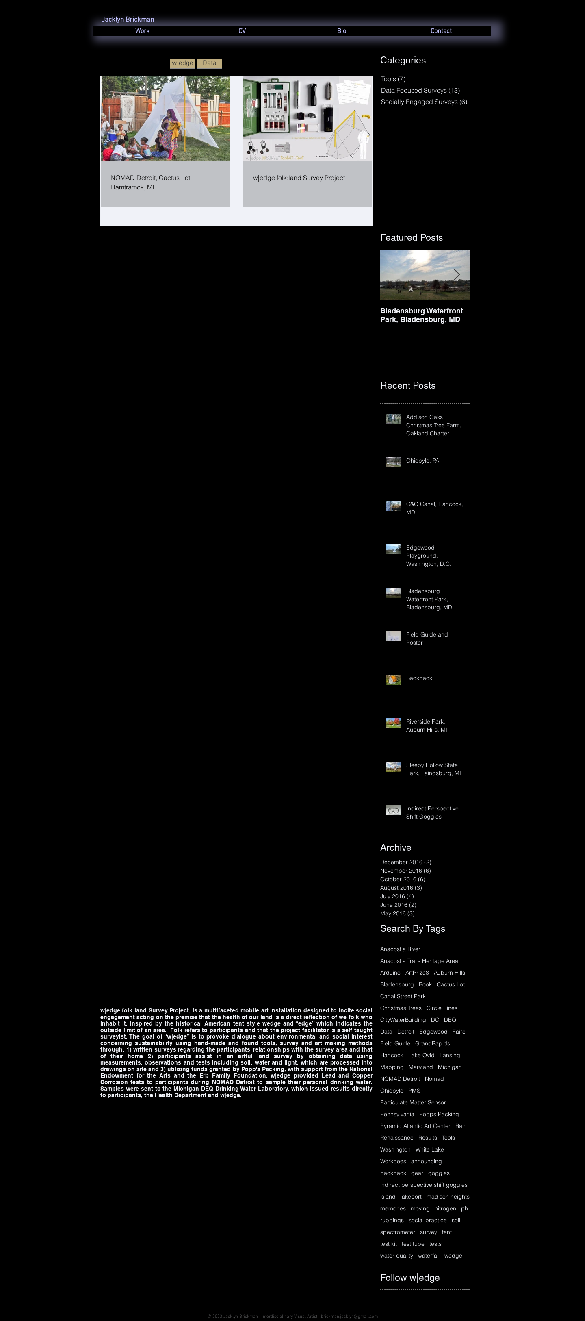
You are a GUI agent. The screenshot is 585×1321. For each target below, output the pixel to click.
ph (464, 1208)
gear (417, 1173)
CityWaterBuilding (403, 1020)
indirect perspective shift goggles (424, 1185)
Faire (459, 1031)
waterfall (429, 1255)
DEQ (450, 1020)
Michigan (450, 1067)
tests (435, 1244)
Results (427, 1137)
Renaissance (397, 1137)
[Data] (209, 64)
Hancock (391, 1055)
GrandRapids (432, 1043)
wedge (453, 1255)
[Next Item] (456, 275)
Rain (461, 1126)
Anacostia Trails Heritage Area (419, 961)
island (388, 1196)
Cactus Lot (451, 984)
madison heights (448, 1196)
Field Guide (395, 1043)
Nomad (434, 1078)
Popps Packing (439, 1114)
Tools (448, 1137)
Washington (395, 1149)
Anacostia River (400, 949)
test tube (413, 1244)
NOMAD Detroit (400, 1078)
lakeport (411, 1196)
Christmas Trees (401, 1008)
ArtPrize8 (417, 972)
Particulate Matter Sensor (413, 1102)
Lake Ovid (421, 1055)
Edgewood (433, 1031)
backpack (393, 1173)
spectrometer (397, 1232)
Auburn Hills (449, 972)
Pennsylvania (397, 1114)
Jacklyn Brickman (128, 20)
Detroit (405, 1031)
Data (386, 1031)
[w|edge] (182, 64)
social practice (428, 1220)
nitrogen (445, 1208)
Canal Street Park (403, 996)
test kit (388, 1244)
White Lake (430, 1149)
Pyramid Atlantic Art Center (415, 1126)
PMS (414, 1090)
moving (420, 1208)
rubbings (392, 1220)
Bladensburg (397, 984)
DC (435, 1020)
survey (428, 1232)
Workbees (393, 1161)
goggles (439, 1173)
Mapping (392, 1067)
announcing (426, 1161)
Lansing (450, 1055)
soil (456, 1220)
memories (393, 1208)
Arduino (390, 972)
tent (447, 1232)
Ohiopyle (391, 1090)
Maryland (421, 1067)
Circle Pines (442, 1008)
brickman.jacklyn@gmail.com (349, 1316)
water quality (396, 1255)
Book (425, 984)
